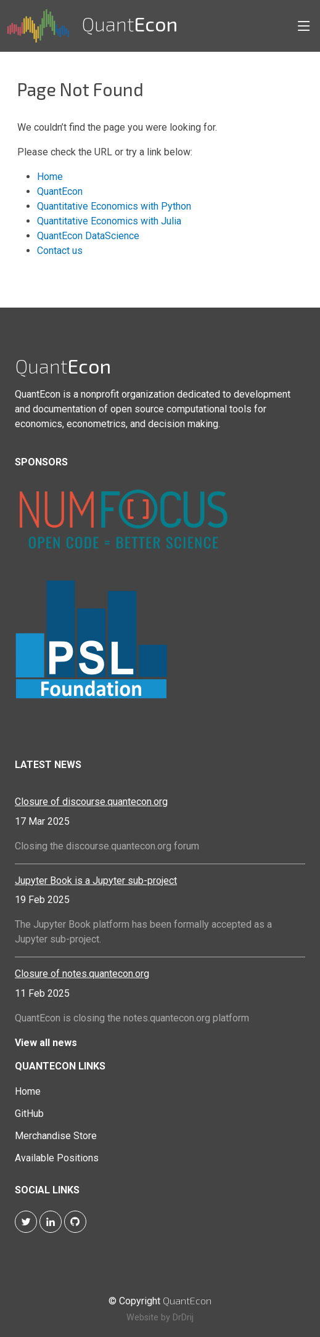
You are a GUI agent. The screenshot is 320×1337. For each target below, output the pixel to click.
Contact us (60, 250)
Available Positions (57, 1158)
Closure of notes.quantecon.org (82, 973)
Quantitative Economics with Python (114, 206)
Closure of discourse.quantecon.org (91, 802)
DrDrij (183, 1317)
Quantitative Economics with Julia (109, 221)
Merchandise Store (56, 1136)
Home (50, 176)
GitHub (29, 1114)
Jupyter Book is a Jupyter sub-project (96, 880)
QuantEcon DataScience (88, 236)
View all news (46, 1043)
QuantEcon (60, 191)
